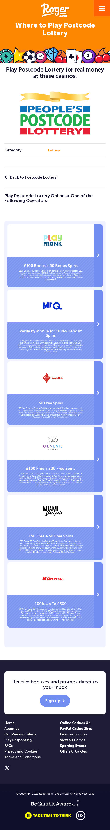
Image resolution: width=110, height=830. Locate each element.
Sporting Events (73, 746)
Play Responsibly (18, 740)
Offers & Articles (73, 751)
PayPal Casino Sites (76, 729)
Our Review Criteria (20, 734)
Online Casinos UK (75, 723)
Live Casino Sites (73, 734)
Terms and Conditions (22, 757)
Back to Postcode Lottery (30, 177)
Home (9, 723)
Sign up (52, 700)
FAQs (8, 746)
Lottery (54, 150)
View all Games (72, 740)
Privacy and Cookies (20, 751)
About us (11, 729)
